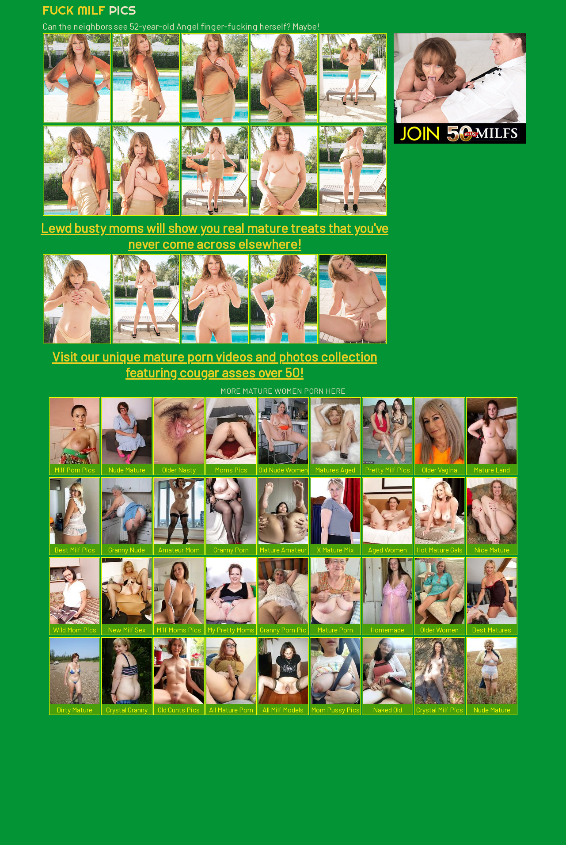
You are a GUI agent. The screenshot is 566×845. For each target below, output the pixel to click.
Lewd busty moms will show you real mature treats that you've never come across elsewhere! (214, 235)
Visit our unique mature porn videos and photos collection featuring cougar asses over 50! (214, 364)
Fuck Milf (89, 10)
